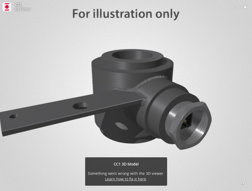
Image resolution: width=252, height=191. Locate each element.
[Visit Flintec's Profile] (7, 7)
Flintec (25, 9)
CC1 (18, 4)
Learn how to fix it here (125, 178)
